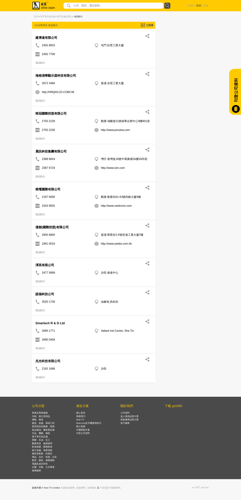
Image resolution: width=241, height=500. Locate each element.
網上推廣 (80, 426)
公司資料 (125, 413)
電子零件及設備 (47, 16)
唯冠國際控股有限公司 (51, 113)
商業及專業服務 (40, 413)
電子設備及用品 (64, 16)
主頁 (36, 16)
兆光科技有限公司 (47, 361)
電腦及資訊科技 (40, 463)
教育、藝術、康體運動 (43, 460)
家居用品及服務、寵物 (43, 426)
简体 (206, 5)
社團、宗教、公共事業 (43, 467)
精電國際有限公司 (47, 189)
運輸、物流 (37, 419)
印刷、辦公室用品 (41, 416)
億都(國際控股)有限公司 (52, 227)
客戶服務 (125, 423)
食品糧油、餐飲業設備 (43, 430)
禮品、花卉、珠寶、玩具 (44, 457)
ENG (190, 5)
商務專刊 (80, 416)
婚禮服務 (36, 470)
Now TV (80, 419)
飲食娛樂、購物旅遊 (42, 446)
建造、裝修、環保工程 (43, 423)
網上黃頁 (80, 413)
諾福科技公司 (44, 294)
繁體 (198, 5)
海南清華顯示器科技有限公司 (55, 75)
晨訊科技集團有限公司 (51, 151)
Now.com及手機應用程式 (88, 423)
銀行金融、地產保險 (42, 450)
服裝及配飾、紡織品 (42, 453)
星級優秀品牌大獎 (129, 419)
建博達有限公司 (46, 37)
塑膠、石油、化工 (41, 440)
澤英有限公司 (44, 265)
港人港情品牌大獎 (129, 416)
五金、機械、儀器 (41, 433)
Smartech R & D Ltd (50, 323)
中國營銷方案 (83, 430)
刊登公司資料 (83, 433)
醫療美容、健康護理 (42, 443)
